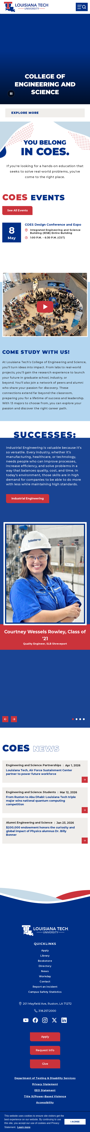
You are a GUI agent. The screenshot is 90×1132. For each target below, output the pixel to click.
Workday (45, 976)
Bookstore (45, 960)
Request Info (45, 1050)
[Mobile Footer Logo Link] (45, 928)
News (45, 971)
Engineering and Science (24, 765)
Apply (45, 950)
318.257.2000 (47, 1011)
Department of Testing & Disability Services (45, 1078)
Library (45, 955)
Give (45, 1064)
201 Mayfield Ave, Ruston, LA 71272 (47, 1003)
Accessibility (45, 1102)
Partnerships (52, 765)
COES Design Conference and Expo (53, 224)
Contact (45, 981)
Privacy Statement (45, 1084)
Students (49, 792)
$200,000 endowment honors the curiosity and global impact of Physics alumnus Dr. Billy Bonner (40, 831)
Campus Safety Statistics (45, 991)
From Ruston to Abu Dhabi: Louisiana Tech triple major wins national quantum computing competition (41, 800)
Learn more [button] (23, 1127)
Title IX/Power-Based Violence (45, 1096)
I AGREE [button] (75, 1121)
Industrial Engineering (27, 498)
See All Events (17, 210)
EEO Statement (44, 1090)
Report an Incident (45, 986)
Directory (45, 966)
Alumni (11, 822)
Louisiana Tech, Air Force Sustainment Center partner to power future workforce (39, 772)
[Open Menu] (82, 7)
